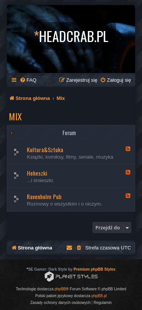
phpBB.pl (99, 296)
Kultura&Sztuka (45, 149)
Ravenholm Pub (44, 196)
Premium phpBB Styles (94, 269)
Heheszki (37, 173)
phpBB (60, 289)
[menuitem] (28, 80)
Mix (15, 116)
